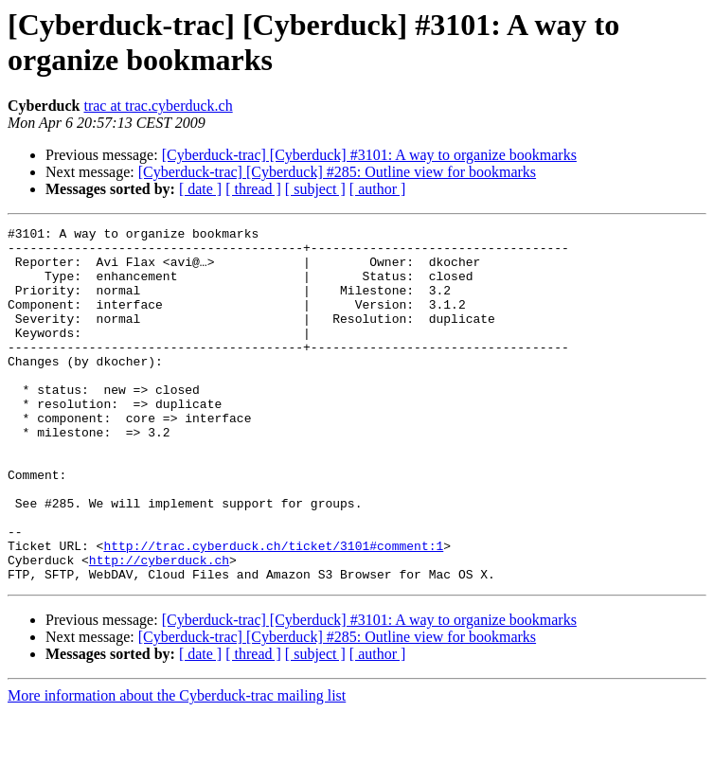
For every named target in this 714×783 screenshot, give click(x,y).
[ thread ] (253, 189)
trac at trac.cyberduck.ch (157, 106)
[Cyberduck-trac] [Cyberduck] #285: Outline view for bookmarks (337, 172)
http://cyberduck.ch (159, 627)
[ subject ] (315, 189)
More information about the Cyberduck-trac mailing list (177, 766)
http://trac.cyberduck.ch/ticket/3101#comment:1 (273, 610)
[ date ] (200, 189)
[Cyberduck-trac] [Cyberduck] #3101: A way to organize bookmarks (369, 155)
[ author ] (377, 189)
